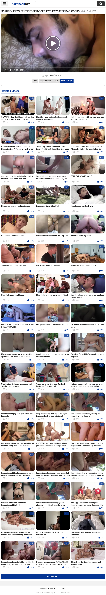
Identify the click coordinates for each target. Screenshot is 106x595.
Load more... (53, 576)
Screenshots (45, 81)
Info (35, 81)
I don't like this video (46, 76)
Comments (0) (66, 81)
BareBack (21, 4)
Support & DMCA (47, 588)
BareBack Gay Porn (50, 593)
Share (56, 81)
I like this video (43, 76)
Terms (64, 588)
